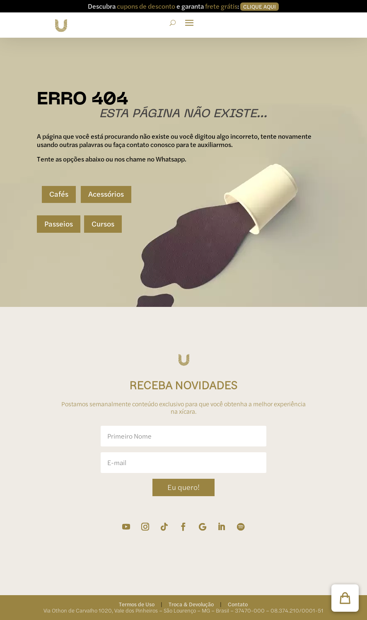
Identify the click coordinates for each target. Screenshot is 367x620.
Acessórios (106, 193)
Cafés (58, 193)
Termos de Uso (137, 604)
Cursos (103, 223)
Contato (238, 604)
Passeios (58, 223)
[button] (345, 598)
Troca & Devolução (191, 604)
